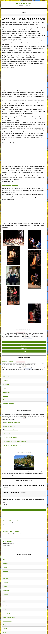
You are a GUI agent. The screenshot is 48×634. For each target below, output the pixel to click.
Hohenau (5, 594)
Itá (3, 598)
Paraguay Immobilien (9, 426)
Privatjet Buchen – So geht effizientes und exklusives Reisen (23, 485)
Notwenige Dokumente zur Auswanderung (15, 441)
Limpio (4, 609)
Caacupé (5, 582)
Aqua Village (6, 563)
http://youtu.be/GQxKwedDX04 (10, 185)
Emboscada (6, 590)
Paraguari (5, 625)
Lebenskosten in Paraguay (11, 430)
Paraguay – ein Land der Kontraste (14, 492)
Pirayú (4, 632)
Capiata (5, 586)
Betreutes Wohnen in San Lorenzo (12, 521)
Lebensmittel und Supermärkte (12, 433)
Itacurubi (5, 601)
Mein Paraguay (24, 3)
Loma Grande (6, 613)
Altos (4, 559)
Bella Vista (5, 578)
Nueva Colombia (7, 621)
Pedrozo (5, 628)
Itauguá (5, 605)
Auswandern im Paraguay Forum (12, 445)
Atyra (4, 574)
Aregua (5, 567)
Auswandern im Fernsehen (11, 437)
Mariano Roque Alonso (9, 617)
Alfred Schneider (7, 541)
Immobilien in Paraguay (7, 361)
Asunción (5, 571)
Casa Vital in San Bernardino (11, 531)
